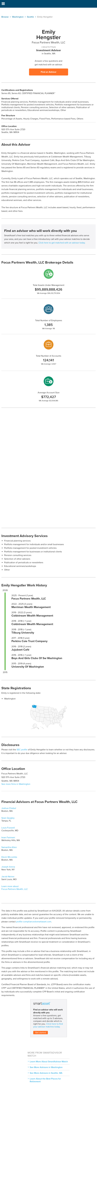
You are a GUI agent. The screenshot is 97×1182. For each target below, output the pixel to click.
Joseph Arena (8, 866)
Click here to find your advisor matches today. (48, 1025)
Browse (5, 16)
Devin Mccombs (9, 857)
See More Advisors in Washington (46, 1067)
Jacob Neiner (7, 876)
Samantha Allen (9, 847)
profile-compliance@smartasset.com (33, 921)
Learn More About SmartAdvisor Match (49, 1061)
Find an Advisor (48, 72)
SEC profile (22, 749)
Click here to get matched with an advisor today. (62, 242)
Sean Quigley (8, 818)
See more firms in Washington (15, 784)
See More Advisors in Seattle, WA (46, 1073)
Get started (40, 1032)
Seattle (30, 16)
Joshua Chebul (8, 808)
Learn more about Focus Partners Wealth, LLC (14, 888)
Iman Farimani (8, 837)
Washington (18, 16)
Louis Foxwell (8, 827)
